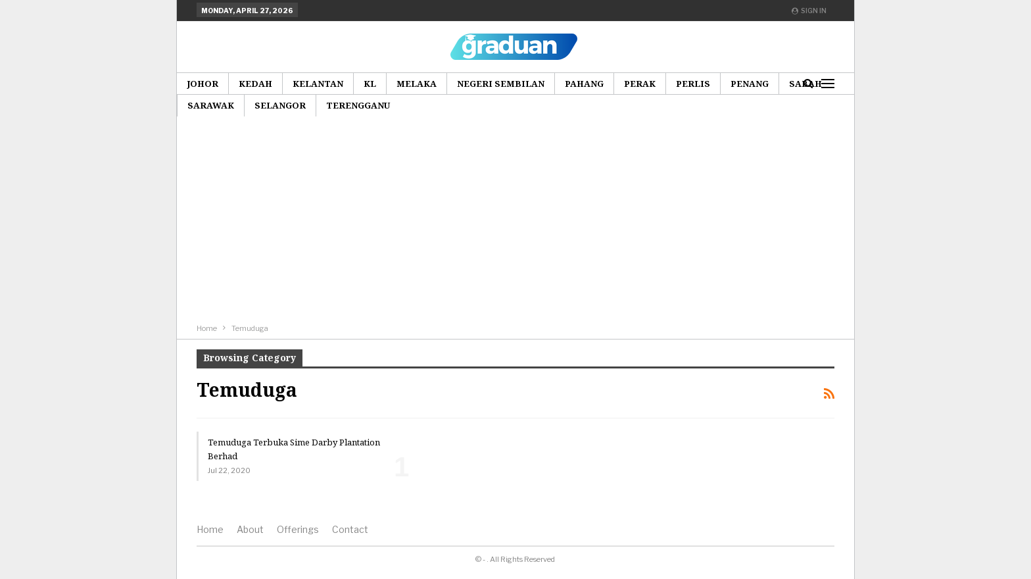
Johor (202, 83)
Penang (750, 83)
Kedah (255, 83)
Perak (640, 83)
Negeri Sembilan (500, 83)
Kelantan (318, 83)
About (250, 529)
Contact (350, 529)
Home (210, 529)
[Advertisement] (515, 222)
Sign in (809, 10)
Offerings (298, 529)
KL (370, 83)
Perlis (693, 83)
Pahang (584, 83)
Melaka (416, 83)
